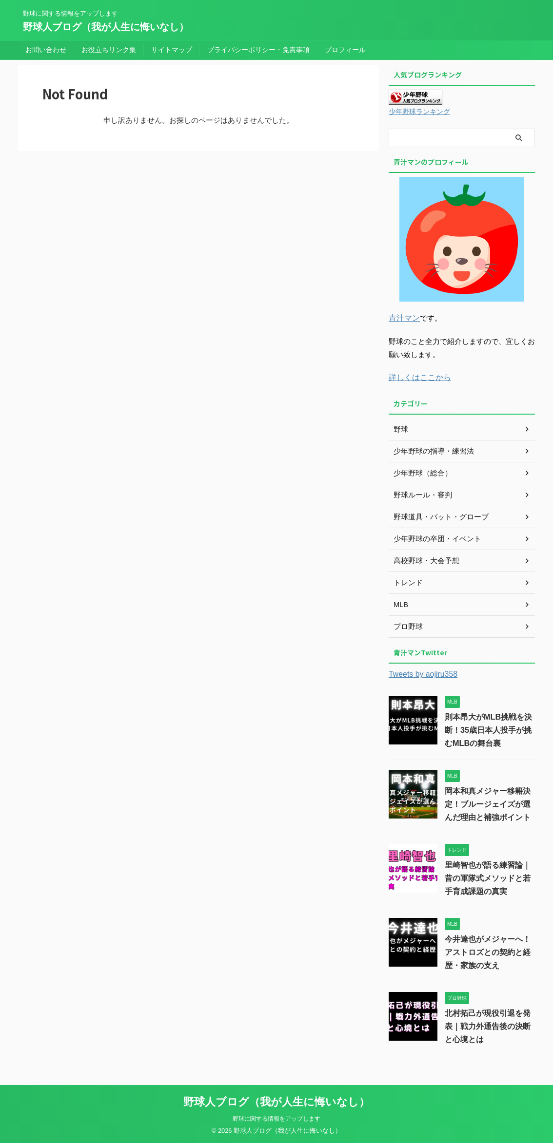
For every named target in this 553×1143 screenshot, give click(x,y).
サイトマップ (171, 50)
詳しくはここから (418, 376)
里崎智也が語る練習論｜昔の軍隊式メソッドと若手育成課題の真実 (488, 876)
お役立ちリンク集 (108, 50)
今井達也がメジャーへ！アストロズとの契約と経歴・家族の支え (488, 950)
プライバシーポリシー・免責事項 (258, 50)
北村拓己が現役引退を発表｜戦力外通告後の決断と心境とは (488, 1025)
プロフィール (345, 50)
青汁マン (403, 317)
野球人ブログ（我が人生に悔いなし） (106, 26)
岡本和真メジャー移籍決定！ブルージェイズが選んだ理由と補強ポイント (488, 802)
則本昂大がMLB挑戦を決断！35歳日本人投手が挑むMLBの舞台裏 (488, 728)
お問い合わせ (45, 50)
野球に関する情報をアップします (276, 1117)
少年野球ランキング (419, 111)
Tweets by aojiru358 (421, 673)
